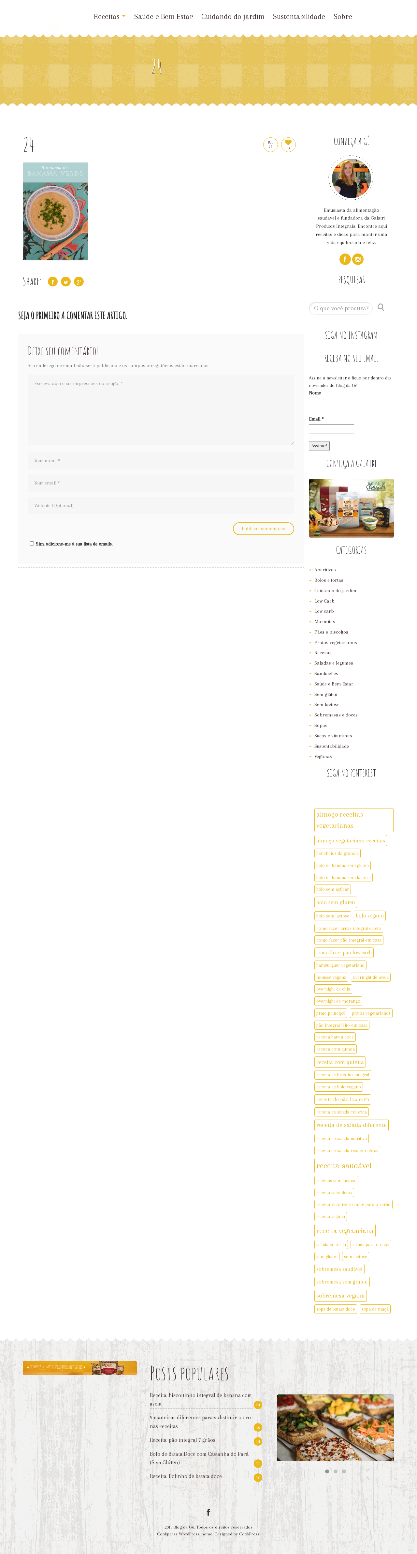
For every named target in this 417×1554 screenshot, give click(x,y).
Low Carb (324, 601)
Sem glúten (326, 694)
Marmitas (324, 621)
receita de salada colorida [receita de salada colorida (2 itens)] (341, 1112)
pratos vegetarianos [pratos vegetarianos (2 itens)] (371, 1013)
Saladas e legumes (333, 663)
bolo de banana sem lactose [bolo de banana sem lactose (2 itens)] (343, 877)
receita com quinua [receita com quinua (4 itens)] (340, 1062)
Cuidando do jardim (233, 16)
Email (316, 419)
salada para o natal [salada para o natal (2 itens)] (370, 1244)
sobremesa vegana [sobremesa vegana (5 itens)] (340, 1295)
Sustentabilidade (299, 16)
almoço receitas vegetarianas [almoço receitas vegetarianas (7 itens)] (339, 819)
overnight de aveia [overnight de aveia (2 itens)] (371, 977)
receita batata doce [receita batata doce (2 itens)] (335, 1036)
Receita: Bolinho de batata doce (186, 1476)
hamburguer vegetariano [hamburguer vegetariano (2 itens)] (340, 965)
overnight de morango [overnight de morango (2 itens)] (338, 1001)
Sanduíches (326, 673)
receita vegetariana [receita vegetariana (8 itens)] (345, 1230)
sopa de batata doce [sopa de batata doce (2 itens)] (335, 1309)
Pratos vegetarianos (335, 642)
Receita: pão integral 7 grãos (182, 1440)
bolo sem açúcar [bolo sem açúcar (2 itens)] (332, 889)
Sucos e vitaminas (333, 736)
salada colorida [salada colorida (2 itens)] (331, 1244)
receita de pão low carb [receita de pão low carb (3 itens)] (342, 1099)
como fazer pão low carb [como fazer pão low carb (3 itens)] (344, 952)
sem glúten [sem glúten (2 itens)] (327, 1256)
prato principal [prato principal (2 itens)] (330, 1013)
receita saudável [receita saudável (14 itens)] (343, 1165)
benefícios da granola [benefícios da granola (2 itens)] (337, 853)
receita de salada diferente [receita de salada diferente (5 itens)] (351, 1125)
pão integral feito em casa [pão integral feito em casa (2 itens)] (341, 1025)
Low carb (324, 611)
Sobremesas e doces (336, 715)
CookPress (249, 1533)
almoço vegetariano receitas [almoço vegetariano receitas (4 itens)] (350, 840)
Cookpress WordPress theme (184, 1533)
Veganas (323, 756)
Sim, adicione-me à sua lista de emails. (70, 543)
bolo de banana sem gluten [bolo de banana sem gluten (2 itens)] (342, 865)
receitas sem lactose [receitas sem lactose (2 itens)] (336, 1180)
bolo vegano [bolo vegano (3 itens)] (370, 916)
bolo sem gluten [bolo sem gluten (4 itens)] (335, 902)
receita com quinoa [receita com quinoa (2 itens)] (335, 1049)
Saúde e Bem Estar (163, 16)
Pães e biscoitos (331, 632)
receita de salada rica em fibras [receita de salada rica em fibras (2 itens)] (347, 1150)
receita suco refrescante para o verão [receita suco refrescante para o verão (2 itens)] (353, 1204)
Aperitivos (325, 570)
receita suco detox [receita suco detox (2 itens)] (334, 1192)
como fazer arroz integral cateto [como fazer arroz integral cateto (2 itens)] (348, 928)
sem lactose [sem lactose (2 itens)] (355, 1256)
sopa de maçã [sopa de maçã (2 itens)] (375, 1309)
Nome (315, 392)
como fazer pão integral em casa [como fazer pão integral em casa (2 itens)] (348, 940)
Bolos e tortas (328, 580)
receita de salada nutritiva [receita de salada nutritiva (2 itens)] (341, 1138)
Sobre (343, 16)
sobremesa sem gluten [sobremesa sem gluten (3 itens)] (342, 1282)
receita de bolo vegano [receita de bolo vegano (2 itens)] (338, 1086)
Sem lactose (326, 704)
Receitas (110, 16)
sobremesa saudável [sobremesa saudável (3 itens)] (339, 1269)
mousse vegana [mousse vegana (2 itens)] (331, 977)
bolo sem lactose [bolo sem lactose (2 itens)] (332, 915)
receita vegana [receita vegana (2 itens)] (330, 1216)
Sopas (320, 725)
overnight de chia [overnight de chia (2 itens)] (333, 989)
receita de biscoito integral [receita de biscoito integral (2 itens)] (342, 1074)
